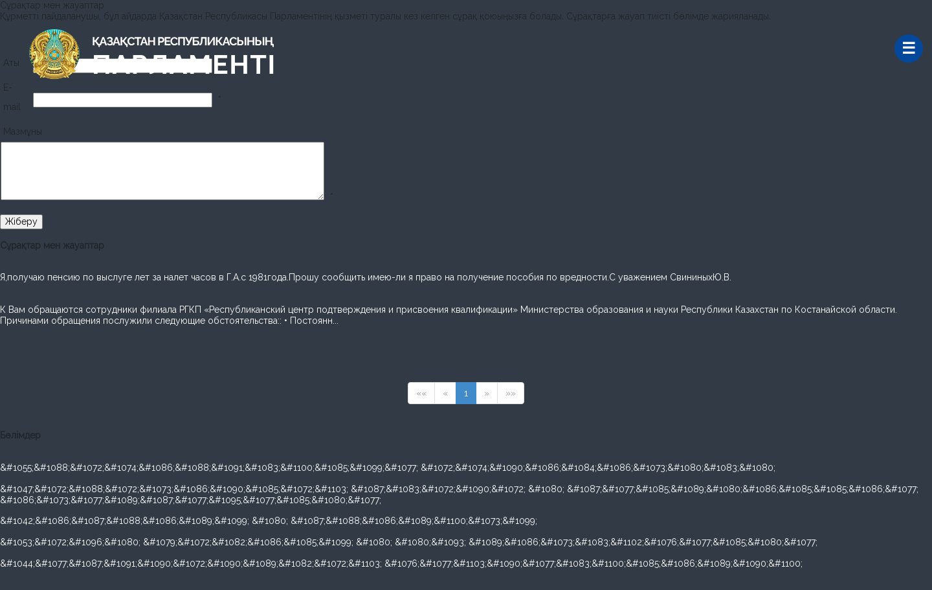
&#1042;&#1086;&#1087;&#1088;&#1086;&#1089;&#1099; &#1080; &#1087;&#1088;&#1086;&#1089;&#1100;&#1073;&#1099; (268, 521)
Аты (11, 63)
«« (421, 393)
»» (510, 393)
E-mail (12, 97)
